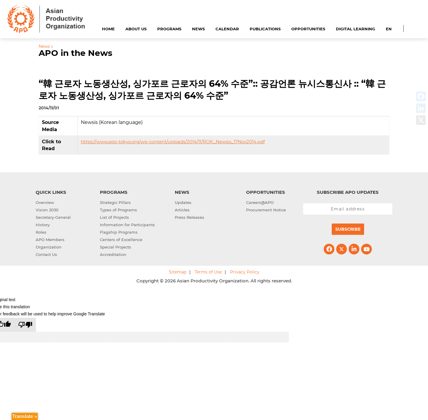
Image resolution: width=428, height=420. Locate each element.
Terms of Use (208, 272)
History (43, 224)
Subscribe (348, 229)
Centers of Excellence (121, 239)
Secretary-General (53, 217)
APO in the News (75, 53)
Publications (265, 28)
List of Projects (114, 217)
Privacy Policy (244, 272)
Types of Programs (118, 209)
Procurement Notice (266, 209)
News (198, 28)
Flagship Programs (119, 232)
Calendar (227, 28)
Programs (169, 28)
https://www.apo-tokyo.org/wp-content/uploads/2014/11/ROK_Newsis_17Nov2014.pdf (173, 141)
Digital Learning (355, 28)
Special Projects (115, 247)
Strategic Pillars (115, 202)
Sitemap (177, 272)
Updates (183, 202)
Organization (49, 247)
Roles (41, 232)
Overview (45, 202)
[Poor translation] (25, 325)
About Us (136, 28)
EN (389, 28)
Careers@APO (260, 202)
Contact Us (46, 254)
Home (108, 28)
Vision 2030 (47, 209)
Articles (182, 209)
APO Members (50, 239)
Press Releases (189, 217)
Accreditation (113, 254)
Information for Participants (127, 224)
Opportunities (308, 28)
